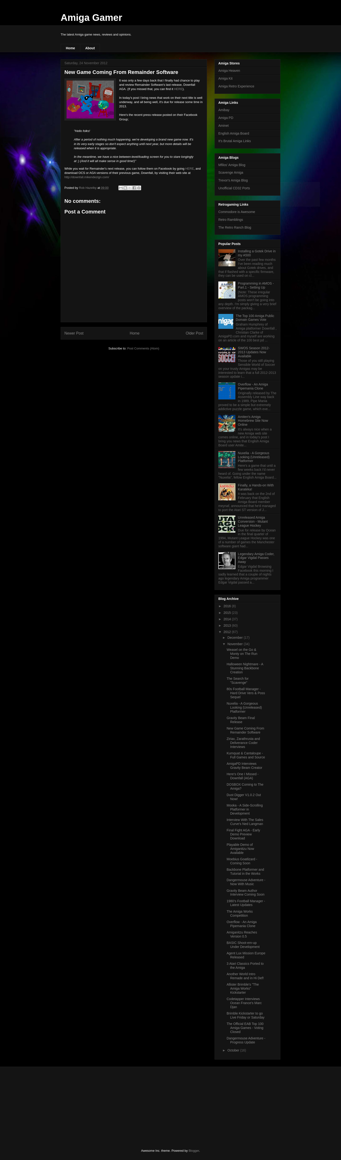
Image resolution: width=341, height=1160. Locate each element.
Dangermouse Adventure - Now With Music (246, 882)
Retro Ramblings (230, 220)
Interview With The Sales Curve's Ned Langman (245, 822)
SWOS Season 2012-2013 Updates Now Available (254, 352)
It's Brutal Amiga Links (234, 141)
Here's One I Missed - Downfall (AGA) (243, 776)
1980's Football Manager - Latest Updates (246, 903)
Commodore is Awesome (236, 212)
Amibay (223, 110)
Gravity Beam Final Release (241, 720)
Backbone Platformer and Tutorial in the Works (245, 871)
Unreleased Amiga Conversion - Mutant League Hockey (253, 521)
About (90, 48)
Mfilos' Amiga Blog (231, 165)
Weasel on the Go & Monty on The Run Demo (242, 654)
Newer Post (74, 333)
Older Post (194, 333)
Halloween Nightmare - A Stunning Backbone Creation (245, 668)
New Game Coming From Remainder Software (245, 730)
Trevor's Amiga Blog (233, 180)
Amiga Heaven (229, 70)
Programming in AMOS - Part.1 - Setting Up (256, 285)
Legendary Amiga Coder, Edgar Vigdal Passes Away (256, 558)
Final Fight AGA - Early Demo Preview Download (243, 834)
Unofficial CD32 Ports (234, 188)
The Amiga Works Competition (240, 913)
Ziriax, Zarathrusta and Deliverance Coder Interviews (243, 743)
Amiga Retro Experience (236, 86)
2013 (228, 625)
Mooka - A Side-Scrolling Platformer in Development (245, 809)
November (235, 644)
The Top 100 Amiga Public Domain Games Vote (255, 318)
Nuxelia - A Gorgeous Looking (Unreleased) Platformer (254, 457)
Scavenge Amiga (230, 172)
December (235, 637)
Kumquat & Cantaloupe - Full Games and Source (246, 755)
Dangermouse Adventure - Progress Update (246, 1040)
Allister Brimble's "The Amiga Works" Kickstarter (243, 988)
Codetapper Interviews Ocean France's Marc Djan (244, 1003)
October (233, 1050)
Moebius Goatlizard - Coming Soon (242, 861)
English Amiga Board (233, 133)
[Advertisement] (95, 1103)
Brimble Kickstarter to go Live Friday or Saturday (246, 1015)
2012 (228, 632)
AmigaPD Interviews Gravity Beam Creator (244, 766)
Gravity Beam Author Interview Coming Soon (246, 893)
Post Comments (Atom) (143, 348)
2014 (228, 619)
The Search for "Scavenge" (238, 680)
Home (70, 48)
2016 (228, 606)
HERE (178, 89)
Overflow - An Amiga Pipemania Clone (253, 386)
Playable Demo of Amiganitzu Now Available (240, 849)
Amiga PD (225, 118)
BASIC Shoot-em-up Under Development (243, 945)
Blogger (193, 1150)
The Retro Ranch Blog (234, 227)
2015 (228, 613)
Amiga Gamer (91, 17)
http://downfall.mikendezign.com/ (86, 177)
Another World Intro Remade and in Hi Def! (245, 976)
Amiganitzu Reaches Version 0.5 (242, 934)
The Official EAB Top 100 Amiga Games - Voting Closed (245, 1028)
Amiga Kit (225, 78)
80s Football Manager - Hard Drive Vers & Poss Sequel (246, 693)
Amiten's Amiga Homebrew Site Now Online (253, 421)
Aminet (223, 125)
